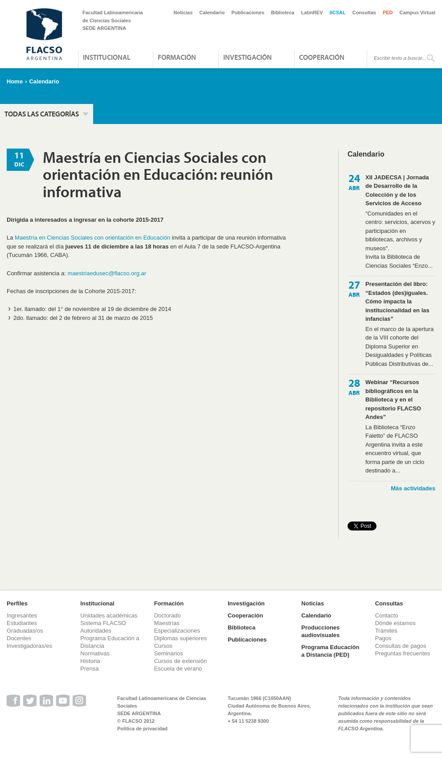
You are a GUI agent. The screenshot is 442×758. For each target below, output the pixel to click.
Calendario (212, 12)
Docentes (19, 638)
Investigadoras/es (29, 645)
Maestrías (167, 623)
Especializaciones (177, 630)
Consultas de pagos (400, 645)
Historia (90, 661)
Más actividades (413, 488)
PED (388, 12)
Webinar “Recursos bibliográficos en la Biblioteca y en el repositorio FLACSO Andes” (393, 399)
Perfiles (17, 603)
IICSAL (338, 12)
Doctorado (167, 615)
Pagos (383, 638)
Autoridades (95, 630)
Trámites (386, 630)
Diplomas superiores (180, 638)
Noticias (183, 12)
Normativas (95, 653)
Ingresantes (22, 615)
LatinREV (312, 12)
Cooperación (321, 57)
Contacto (386, 615)
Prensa (89, 668)
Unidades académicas (108, 615)
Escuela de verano (178, 668)
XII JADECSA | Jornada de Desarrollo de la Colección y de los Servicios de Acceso (397, 190)
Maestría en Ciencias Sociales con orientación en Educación (92, 237)
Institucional (107, 57)
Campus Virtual (418, 12)
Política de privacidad (142, 728)
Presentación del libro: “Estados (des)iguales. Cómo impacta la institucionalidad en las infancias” (397, 301)
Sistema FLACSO (103, 623)
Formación (177, 57)
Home (15, 81)
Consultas (364, 12)
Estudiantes (22, 623)
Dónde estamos (395, 623)
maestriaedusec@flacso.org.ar (107, 273)
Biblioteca (283, 12)
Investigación (247, 57)
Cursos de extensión (180, 661)
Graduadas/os (25, 630)
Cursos (163, 645)
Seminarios (168, 653)
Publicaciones (247, 12)
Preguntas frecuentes (402, 653)
